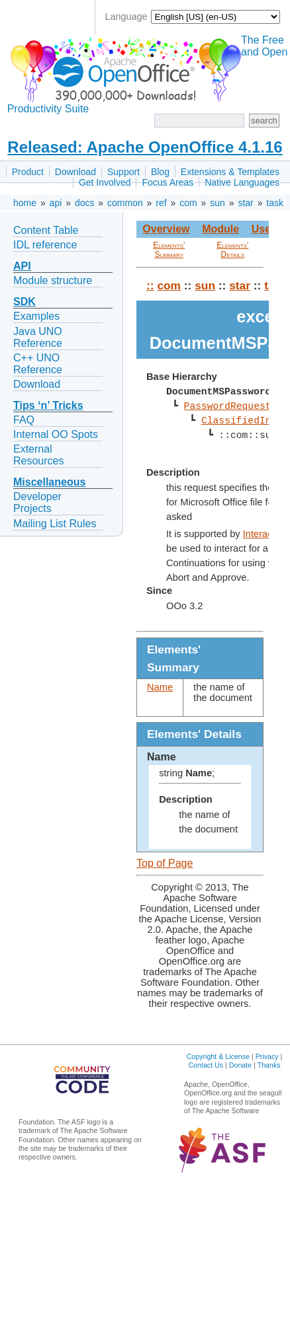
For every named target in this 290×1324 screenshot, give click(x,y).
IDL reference (45, 244)
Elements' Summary (169, 249)
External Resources (38, 454)
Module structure (52, 280)
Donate (240, 1065)
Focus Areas (167, 182)
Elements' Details (232, 249)
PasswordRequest (227, 406)
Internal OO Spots (55, 434)
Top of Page (164, 863)
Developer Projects (37, 502)
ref (161, 203)
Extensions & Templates (230, 171)
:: (150, 285)
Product (28, 171)
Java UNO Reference (37, 337)
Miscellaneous (49, 482)
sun (217, 203)
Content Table (45, 230)
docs (85, 203)
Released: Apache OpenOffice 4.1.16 (144, 147)
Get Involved (105, 182)
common (125, 203)
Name (160, 687)
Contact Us (205, 1065)
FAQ (23, 419)
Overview (165, 229)
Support (123, 171)
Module (220, 229)
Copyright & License (218, 1056)
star (245, 203)
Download (75, 171)
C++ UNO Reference (37, 363)
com (188, 203)
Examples (36, 316)
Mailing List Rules (54, 523)
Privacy (267, 1056)
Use (261, 229)
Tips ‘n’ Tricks (48, 405)
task (274, 203)
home (24, 203)
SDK (24, 301)
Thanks (269, 1065)
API (22, 266)
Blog (160, 171)
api (56, 203)
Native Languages (242, 182)
